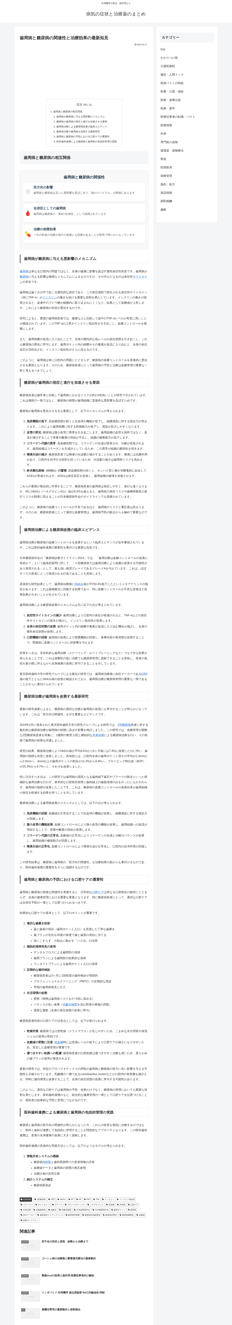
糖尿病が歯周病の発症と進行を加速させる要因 (81, 122)
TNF (96, 1201)
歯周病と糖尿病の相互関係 (66, 111)
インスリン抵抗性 (126, 1201)
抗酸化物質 (70, 1006)
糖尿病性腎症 (110, 1217)
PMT (87, 1201)
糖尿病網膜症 (127, 1217)
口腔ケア (98, 894)
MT (71, 1201)
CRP (144, 675)
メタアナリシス (95, 1206)
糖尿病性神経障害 (91, 1217)
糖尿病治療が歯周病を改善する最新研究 (77, 132)
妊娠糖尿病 (40, 1212)
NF (78, 1201)
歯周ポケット (118, 1212)
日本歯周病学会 (82, 1212)
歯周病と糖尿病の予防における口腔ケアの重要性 (82, 137)
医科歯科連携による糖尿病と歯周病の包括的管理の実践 (86, 143)
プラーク (57, 1206)
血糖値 (140, 1217)
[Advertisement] (84, 71)
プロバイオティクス (75, 1206)
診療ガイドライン (30, 1222)
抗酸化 (52, 1212)
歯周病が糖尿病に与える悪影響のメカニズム (80, 116)
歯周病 (24, 273)
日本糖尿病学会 (101, 1212)
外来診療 (98, 737)
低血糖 (58, 1044)
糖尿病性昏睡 (73, 1217)
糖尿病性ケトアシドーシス (50, 1217)
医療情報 (26, 1201)
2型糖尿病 (124, 726)
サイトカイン (42, 1206)
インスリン (49, 299)
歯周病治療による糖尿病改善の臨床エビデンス (81, 127)
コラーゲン (27, 1206)
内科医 (46, 1163)
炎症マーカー (28, 1217)
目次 (79, 104)
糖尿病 (24, 278)
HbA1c (79, 585)
